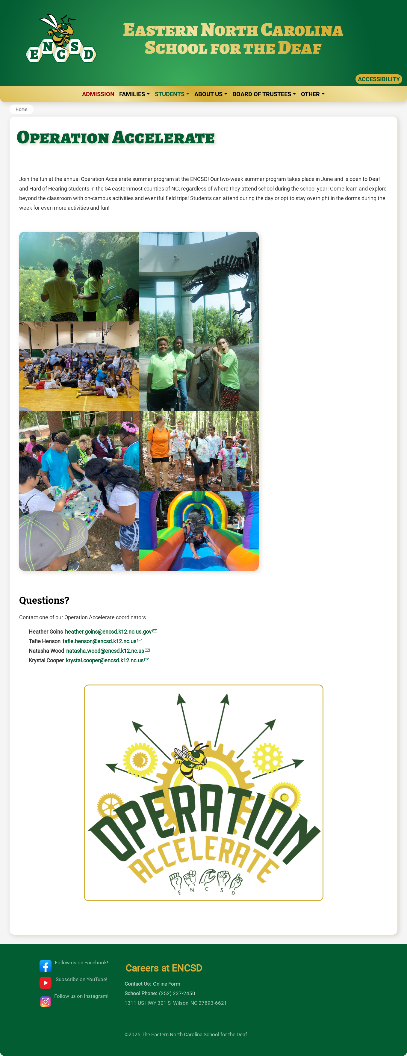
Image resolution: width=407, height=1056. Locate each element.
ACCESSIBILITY (379, 79)
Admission (98, 94)
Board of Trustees (261, 94)
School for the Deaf (233, 47)
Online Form (166, 984)
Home (22, 109)
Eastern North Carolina (233, 29)
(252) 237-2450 (177, 993)
